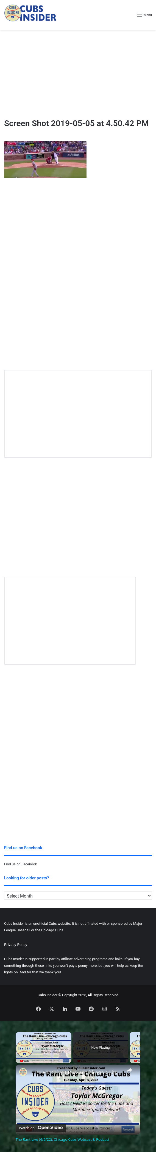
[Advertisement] (78, 73)
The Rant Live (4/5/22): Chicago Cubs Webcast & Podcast (77, 1072)
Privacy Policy (15, 944)
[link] (24, 1073)
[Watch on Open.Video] (41, 1126)
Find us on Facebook (20, 864)
